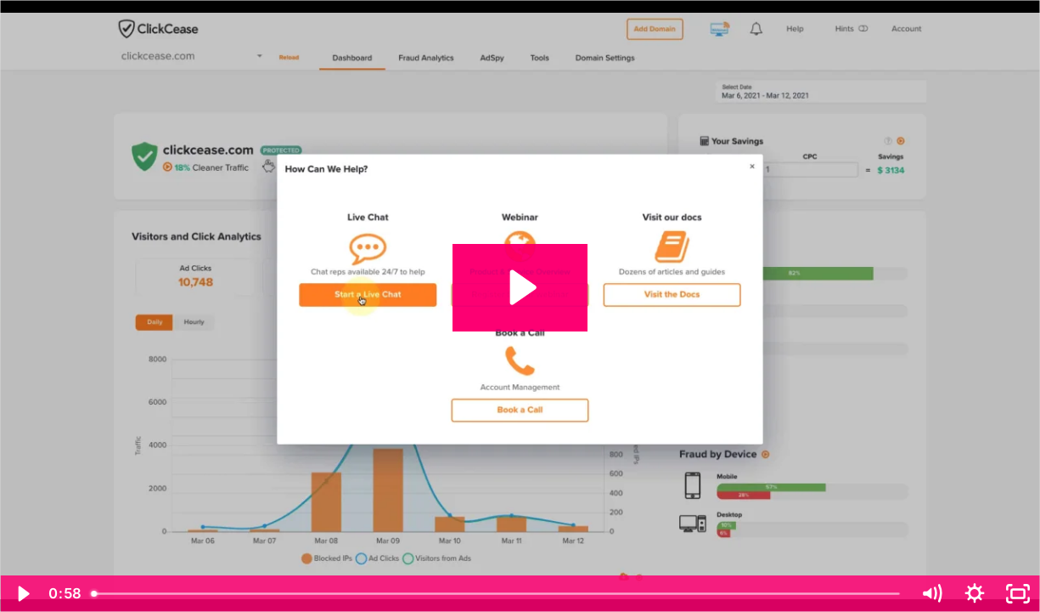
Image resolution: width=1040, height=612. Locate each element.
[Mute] (931, 593)
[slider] (496, 593)
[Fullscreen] (1018, 593)
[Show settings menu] (975, 593)
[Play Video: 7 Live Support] (520, 287)
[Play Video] (21, 593)
